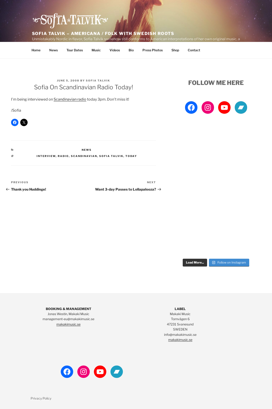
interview (46, 156)
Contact (194, 50)
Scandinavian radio (70, 99)
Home (36, 50)
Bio (131, 50)
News (53, 50)
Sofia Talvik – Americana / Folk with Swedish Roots (103, 33)
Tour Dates (75, 50)
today (131, 156)
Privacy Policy (41, 398)
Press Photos (152, 50)
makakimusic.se (68, 324)
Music (96, 50)
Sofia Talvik (98, 80)
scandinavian (84, 156)
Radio (63, 156)
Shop (175, 50)
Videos (115, 50)
